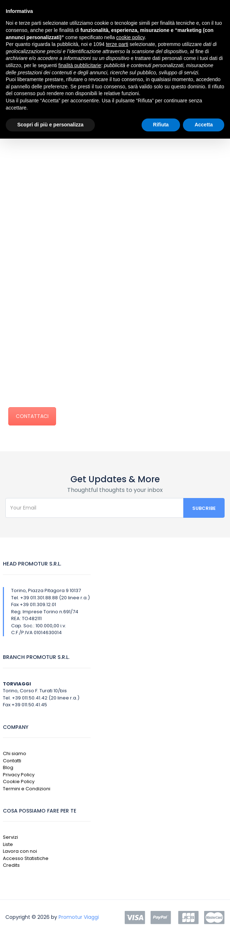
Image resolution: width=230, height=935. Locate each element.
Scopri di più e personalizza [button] (50, 124)
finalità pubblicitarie (79, 65)
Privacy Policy (18, 774)
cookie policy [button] (130, 37)
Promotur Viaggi (79, 917)
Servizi (10, 837)
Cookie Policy (18, 781)
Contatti (12, 760)
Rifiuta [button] (161, 124)
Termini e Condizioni (26, 788)
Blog (8, 767)
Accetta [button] (203, 124)
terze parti (117, 44)
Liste (8, 844)
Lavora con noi (20, 851)
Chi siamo (14, 753)
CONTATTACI (32, 416)
